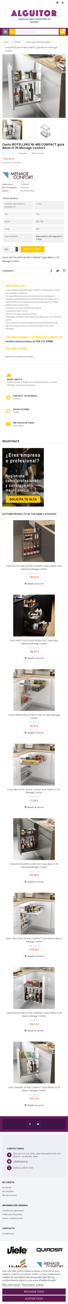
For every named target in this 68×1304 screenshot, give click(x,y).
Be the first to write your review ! (20, 356)
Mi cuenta (6, 1187)
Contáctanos (8, 1233)
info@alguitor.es (21, 1161)
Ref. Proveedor (9, 187)
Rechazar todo (34, 1291)
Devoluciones (21, 409)
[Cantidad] (12, 249)
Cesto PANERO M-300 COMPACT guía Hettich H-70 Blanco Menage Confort (34, 1089)
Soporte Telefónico (25, 395)
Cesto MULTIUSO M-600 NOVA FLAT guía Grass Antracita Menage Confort (34, 642)
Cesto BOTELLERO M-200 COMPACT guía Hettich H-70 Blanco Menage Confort (34, 1014)
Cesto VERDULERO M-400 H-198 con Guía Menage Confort (34, 716)
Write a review (38, 153)
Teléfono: (17, 1168)
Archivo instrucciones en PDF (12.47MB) (29, 341)
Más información (11, 1284)
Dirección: (17, 1153)
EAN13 (5, 190)
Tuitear (57, 271)
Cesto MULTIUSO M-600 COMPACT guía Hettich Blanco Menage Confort (34, 940)
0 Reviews (22, 153)
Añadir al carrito (32, 249)
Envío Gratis (14, 379)
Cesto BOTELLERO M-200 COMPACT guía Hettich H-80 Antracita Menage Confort (34, 567)
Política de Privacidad (12, 1214)
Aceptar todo (34, 1298)
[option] (17, 130)
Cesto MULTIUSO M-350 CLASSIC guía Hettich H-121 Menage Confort (34, 791)
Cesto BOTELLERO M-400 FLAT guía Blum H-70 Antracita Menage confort (34, 865)
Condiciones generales (13, 1210)
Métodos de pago (23, 422)
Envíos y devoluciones (12, 1218)
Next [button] (63, 130)
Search (12, 32)
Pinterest (63, 271)
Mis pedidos (8, 1191)
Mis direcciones (9, 1195)
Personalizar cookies (33, 1284)
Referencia (7, 184)
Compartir (50, 271)
